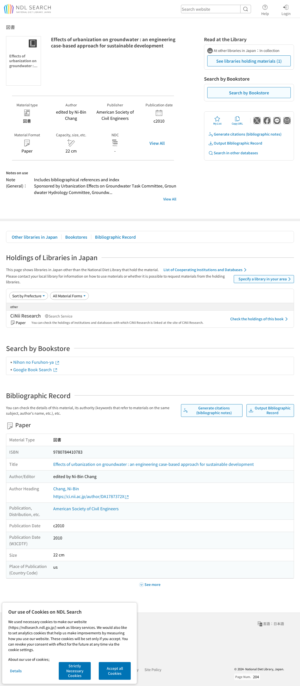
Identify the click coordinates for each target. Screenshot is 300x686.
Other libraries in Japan (35, 237)
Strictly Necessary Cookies (75, 670)
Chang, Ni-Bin (66, 489)
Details (16, 670)
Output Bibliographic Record (235, 143)
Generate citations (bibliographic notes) (245, 134)
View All (157, 143)
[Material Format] (69, 296)
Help (265, 9)
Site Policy (152, 669)
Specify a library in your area (265, 279)
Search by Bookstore (249, 93)
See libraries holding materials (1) (249, 61)
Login (286, 9)
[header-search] (216, 9)
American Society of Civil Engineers (85, 509)
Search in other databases (233, 153)
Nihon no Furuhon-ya (36, 362)
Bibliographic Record (115, 237)
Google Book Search (35, 369)
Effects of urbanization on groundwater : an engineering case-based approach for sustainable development (153, 464)
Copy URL (237, 120)
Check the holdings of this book (260, 319)
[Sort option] (28, 296)
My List (217, 120)
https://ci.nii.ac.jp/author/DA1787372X (91, 496)
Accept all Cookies (115, 671)
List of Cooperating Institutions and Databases (206, 270)
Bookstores (76, 237)
